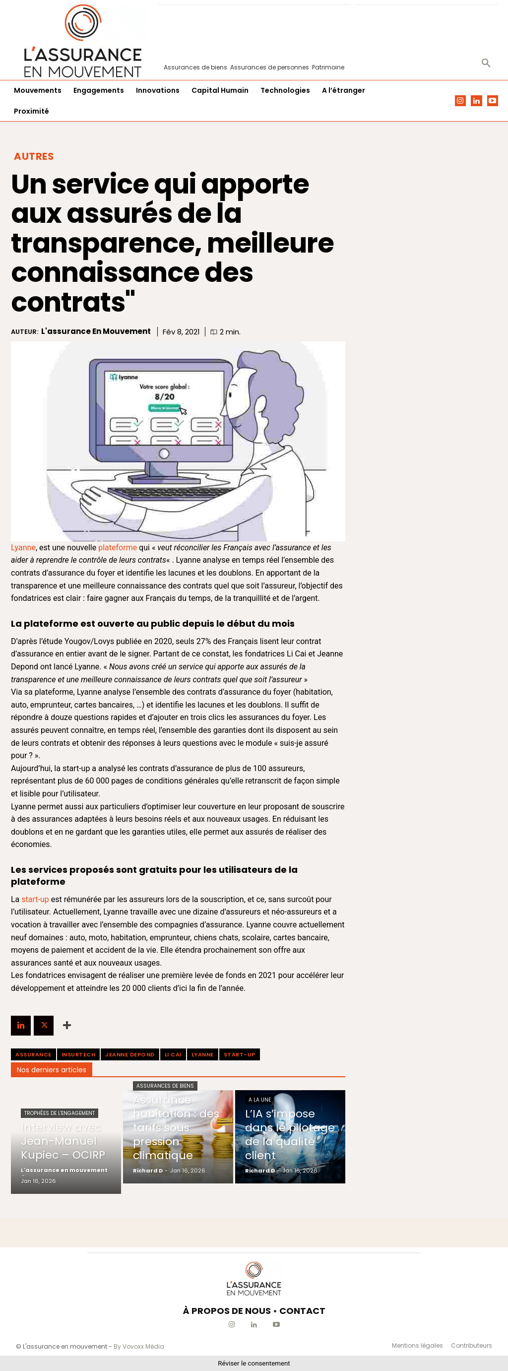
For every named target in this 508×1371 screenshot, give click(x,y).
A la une (260, 1100)
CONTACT (302, 1311)
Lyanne (23, 547)
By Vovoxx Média (139, 1346)
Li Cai (173, 1054)
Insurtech (79, 1054)
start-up (35, 899)
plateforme (117, 547)
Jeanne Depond (130, 1054)
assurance (33, 1054)
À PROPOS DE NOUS (227, 1311)
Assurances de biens (165, 1086)
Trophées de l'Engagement (59, 1113)
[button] (486, 63)
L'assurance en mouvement (96, 331)
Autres (34, 156)
